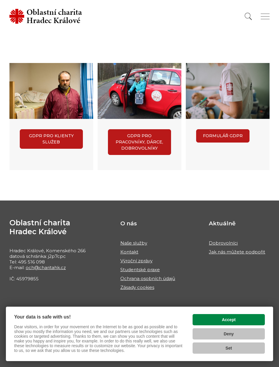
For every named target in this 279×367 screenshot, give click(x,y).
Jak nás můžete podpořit (237, 252)
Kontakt (129, 252)
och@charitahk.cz (46, 267)
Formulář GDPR (223, 135)
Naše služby (133, 243)
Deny (229, 334)
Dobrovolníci (223, 243)
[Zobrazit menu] (265, 16)
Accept (229, 319)
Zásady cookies (137, 287)
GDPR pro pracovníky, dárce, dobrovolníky (139, 142)
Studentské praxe (140, 269)
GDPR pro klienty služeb (51, 139)
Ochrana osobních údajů (147, 278)
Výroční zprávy (136, 260)
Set (229, 348)
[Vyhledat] (248, 16)
